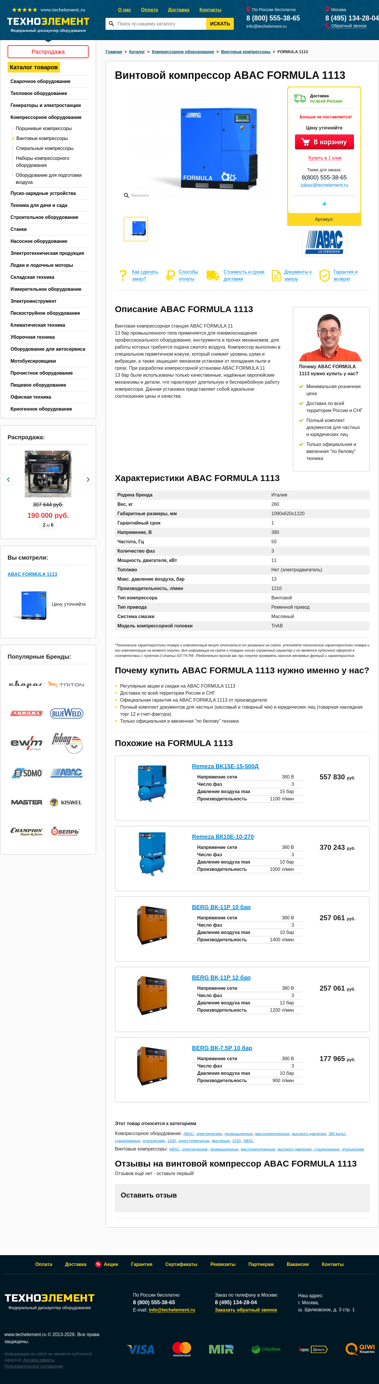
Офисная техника (30, 397)
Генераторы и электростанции (45, 105)
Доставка (179, 9)
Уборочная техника (32, 337)
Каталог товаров (34, 67)
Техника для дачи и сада (38, 205)
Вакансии (298, 1264)
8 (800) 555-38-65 (273, 18)
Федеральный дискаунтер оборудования (49, 1302)
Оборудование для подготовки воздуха (49, 179)
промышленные (238, 1134)
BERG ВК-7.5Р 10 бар (222, 1048)
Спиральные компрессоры (44, 148)
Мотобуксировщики (33, 361)
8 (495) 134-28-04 (352, 18)
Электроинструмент (33, 301)
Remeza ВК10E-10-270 (223, 836)
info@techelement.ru (266, 26)
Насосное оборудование (38, 241)
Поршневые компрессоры (44, 128)
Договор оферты (39, 1360)
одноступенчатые (193, 1141)
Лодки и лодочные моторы (41, 265)
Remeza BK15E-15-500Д (225, 766)
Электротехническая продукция (47, 253)
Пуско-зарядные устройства (43, 193)
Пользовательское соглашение (33, 1366)
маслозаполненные (272, 1134)
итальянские (154, 1141)
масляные (221, 1141)
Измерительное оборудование (45, 289)
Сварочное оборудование (40, 81)
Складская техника (32, 277)
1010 (236, 1141)
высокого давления (309, 1134)
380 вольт (337, 1134)
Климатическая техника (37, 325)
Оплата (149, 9)
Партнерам (261, 1264)
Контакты (210, 9)
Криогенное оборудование (41, 408)
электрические (209, 1134)
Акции (111, 1264)
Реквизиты (223, 1264)
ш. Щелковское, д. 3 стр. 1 (326, 1309)
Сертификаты (181, 1264)
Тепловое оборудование (38, 93)
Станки (18, 229)
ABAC (188, 1134)
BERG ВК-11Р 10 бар (221, 907)
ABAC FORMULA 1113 (32, 574)
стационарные (127, 1141)
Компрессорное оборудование (46, 117)
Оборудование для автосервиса (47, 349)
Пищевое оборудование (38, 385)
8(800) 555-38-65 (324, 177)
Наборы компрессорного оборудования (42, 162)
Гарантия (141, 1264)
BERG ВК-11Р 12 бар (221, 977)
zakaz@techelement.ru (324, 185)
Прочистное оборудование (41, 373)
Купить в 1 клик (325, 157)
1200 (171, 1141)
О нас (124, 9)
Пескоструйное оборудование (45, 313)
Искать (220, 24)
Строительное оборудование (44, 217)
